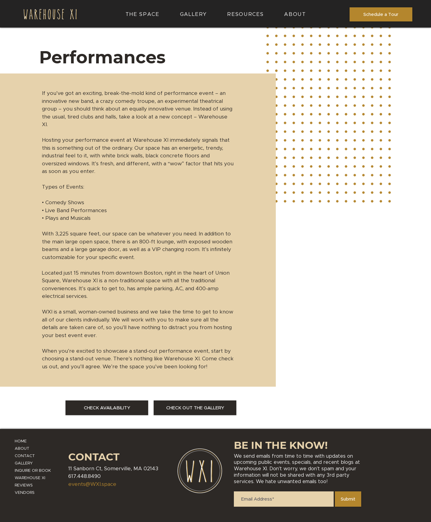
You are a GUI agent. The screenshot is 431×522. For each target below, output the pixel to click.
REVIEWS (24, 485)
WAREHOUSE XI (30, 478)
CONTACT (25, 456)
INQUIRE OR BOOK (33, 471)
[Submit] (348, 499)
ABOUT (22, 449)
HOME (21, 441)
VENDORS (25, 493)
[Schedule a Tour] (381, 14)
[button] (245, 15)
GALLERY (24, 463)
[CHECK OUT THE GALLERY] (195, 407)
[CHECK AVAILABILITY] (107, 407)
